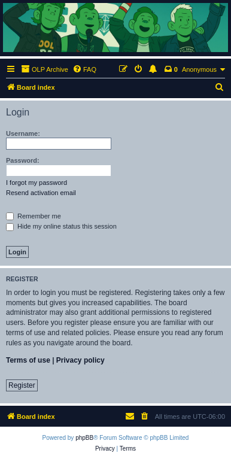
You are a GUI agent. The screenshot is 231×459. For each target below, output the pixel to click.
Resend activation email (41, 192)
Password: (22, 160)
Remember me (33, 216)
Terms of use (28, 360)
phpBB (84, 437)
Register (21, 385)
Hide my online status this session (61, 226)
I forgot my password (36, 182)
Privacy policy (80, 360)
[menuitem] (84, 69)
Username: (23, 133)
